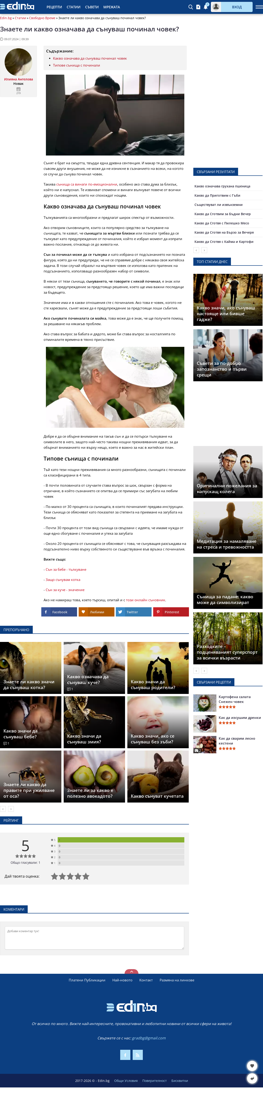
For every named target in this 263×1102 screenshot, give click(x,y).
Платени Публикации (87, 980)
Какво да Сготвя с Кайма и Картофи (224, 241)
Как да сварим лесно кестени (237, 740)
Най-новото (122, 980)
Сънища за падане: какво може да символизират (225, 599)
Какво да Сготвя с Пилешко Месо (221, 223)
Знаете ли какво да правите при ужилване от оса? (29, 790)
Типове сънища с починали (76, 65)
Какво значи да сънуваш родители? (153, 684)
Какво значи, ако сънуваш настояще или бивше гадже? (226, 313)
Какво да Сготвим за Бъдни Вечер (222, 214)
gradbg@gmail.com (149, 1038)
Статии (74, 7)
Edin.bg (6, 18)
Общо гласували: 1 (25, 862)
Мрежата (111, 7)
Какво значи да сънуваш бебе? (20, 734)
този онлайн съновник (145, 600)
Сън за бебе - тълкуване (66, 569)
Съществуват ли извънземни (218, 204)
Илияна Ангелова (18, 79)
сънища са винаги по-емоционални (86, 184)
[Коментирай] (94, 937)
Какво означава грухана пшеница (222, 186)
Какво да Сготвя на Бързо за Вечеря (224, 232)
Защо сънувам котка (63, 579)
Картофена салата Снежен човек (235, 699)
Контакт (146, 980)
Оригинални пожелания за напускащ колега (227, 489)
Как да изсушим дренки (240, 717)
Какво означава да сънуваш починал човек (90, 58)
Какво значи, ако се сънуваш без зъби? (152, 739)
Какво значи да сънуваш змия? (84, 739)
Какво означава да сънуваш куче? (88, 679)
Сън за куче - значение (65, 589)
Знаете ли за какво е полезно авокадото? (90, 793)
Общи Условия (126, 1080)
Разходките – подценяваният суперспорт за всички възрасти (227, 652)
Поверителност (154, 1080)
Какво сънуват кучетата (157, 796)
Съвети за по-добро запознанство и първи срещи (222, 369)
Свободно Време (42, 18)
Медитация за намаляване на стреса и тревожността (227, 544)
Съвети (92, 7)
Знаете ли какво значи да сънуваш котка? (28, 684)
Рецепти (54, 7)
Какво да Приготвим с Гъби (217, 195)
